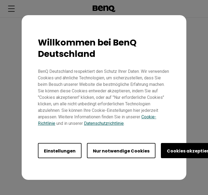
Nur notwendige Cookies (121, 151)
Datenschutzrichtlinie (104, 123)
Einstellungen (60, 151)
